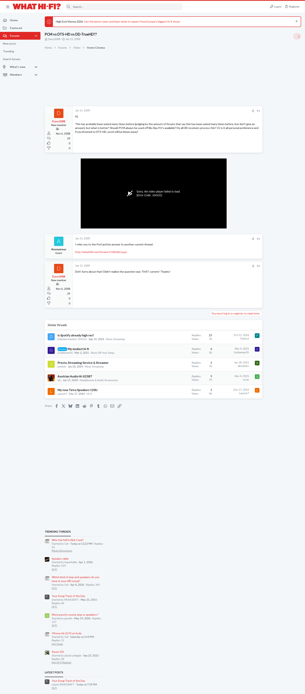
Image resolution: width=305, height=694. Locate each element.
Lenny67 (62, 393)
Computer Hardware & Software (268, 460)
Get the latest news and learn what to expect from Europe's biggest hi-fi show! (132, 21)
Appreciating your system (265, 404)
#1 (235, 110)
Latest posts (252, 365)
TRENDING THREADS (256, 225)
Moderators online (257, 485)
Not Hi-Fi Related (259, 355)
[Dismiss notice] (296, 22)
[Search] (124, 6)
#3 (235, 266)
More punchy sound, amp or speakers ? (273, 308)
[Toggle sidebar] (297, 36)
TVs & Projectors (259, 475)
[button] (8, 6)
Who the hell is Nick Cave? (266, 233)
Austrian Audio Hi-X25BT (75, 376)
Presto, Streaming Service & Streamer (83, 362)
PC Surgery (257, 453)
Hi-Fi (89, 393)
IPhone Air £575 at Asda (265, 326)
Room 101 (256, 345)
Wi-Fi (253, 426)
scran (222, 379)
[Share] (229, 111)
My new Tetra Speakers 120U (77, 390)
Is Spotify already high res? (76, 335)
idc (59, 380)
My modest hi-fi (78, 349)
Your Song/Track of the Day (266, 289)
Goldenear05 (65, 352)
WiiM (253, 419)
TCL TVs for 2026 (260, 468)
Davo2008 (54, 39)
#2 (235, 238)
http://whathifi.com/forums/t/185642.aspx (101, 252)
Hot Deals (255, 337)
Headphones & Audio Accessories (99, 380)
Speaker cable (258, 251)
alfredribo (219, 366)
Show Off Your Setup (102, 352)
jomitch (62, 366)
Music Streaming (115, 339)
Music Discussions (260, 244)
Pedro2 (221, 338)
